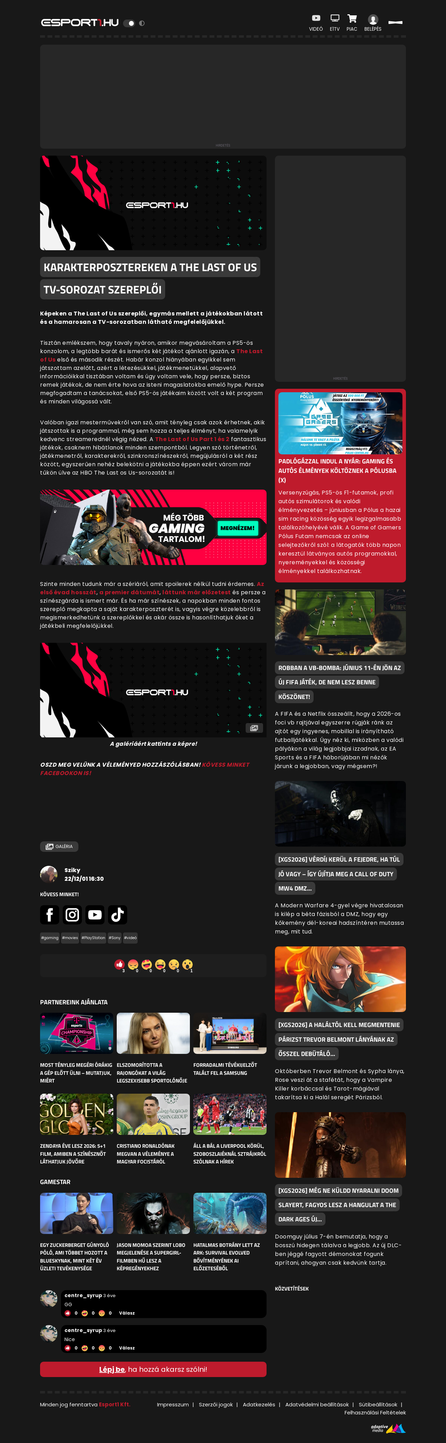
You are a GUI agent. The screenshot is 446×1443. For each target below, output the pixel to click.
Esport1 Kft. (114, 1404)
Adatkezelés (259, 1404)
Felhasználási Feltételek (375, 1412)
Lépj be (112, 1369)
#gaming (50, 937)
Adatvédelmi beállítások (317, 1404)
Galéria (59, 846)
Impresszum (173, 1404)
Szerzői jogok (216, 1404)
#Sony (115, 937)
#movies (70, 937)
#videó (130, 937)
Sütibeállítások (378, 1404)
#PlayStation (93, 937)
